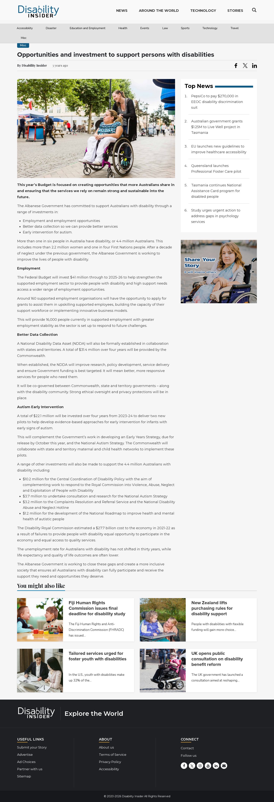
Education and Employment (87, 28)
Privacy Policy (110, 762)
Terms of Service (112, 755)
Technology (209, 28)
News (121, 12)
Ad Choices (26, 762)
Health (122, 28)
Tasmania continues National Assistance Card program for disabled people (216, 191)
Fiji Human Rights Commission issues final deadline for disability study (97, 608)
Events (144, 28)
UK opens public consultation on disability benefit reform (217, 659)
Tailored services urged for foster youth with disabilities (97, 656)
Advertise (25, 755)
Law (165, 28)
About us (106, 747)
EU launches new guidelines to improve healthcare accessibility (218, 149)
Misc (23, 38)
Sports (185, 28)
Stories (235, 12)
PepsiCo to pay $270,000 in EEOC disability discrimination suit (217, 102)
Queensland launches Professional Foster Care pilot (216, 169)
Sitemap (24, 776)
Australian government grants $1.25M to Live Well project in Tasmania (217, 127)
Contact (187, 748)
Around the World (159, 12)
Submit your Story (32, 747)
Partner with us (29, 769)
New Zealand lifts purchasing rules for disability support (212, 608)
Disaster (51, 28)
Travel (235, 28)
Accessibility (25, 28)
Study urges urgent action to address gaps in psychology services (215, 216)
